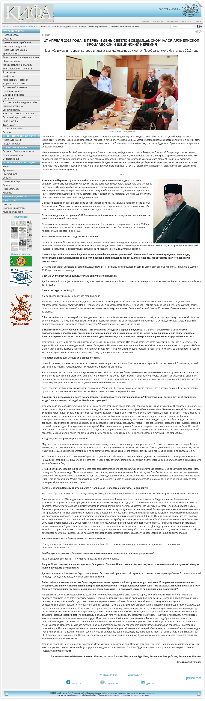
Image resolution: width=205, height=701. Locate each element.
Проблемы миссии (12, 140)
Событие (7, 38)
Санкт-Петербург (11, 181)
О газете (186, 21)
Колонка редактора (13, 212)
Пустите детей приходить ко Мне (20, 102)
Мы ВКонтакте (112, 683)
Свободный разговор (14, 208)
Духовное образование (15, 87)
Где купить (172, 21)
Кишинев (7, 192)
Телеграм (76, 683)
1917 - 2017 (9, 125)
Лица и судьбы (10, 121)
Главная (145, 21)
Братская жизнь (11, 53)
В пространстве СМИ (14, 83)
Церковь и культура (13, 91)
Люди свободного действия (17, 117)
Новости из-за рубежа (14, 46)
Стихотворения (11, 159)
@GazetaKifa (152, 683)
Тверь (6, 166)
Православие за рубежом (24, 26)
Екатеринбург (10, 174)
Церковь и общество (13, 95)
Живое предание (11, 61)
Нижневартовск (11, 189)
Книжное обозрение (13, 106)
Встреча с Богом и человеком (18, 151)
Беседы (7, 132)
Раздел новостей (11, 143)
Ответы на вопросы (13, 155)
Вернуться (195, 678)
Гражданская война (13, 128)
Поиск (198, 21)
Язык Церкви (9, 72)
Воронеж (7, 177)
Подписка (158, 21)
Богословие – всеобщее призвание (21, 57)
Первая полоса (11, 35)
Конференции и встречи (15, 80)
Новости (7, 204)
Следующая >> (136, 674)
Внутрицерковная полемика (17, 68)
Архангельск (9, 170)
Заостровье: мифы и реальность (20, 113)
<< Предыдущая (108, 674)
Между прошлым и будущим (17, 65)
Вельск (6, 185)
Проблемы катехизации (15, 50)
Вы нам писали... (11, 110)
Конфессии (8, 76)
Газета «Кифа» (169, 9)
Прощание (8, 98)
